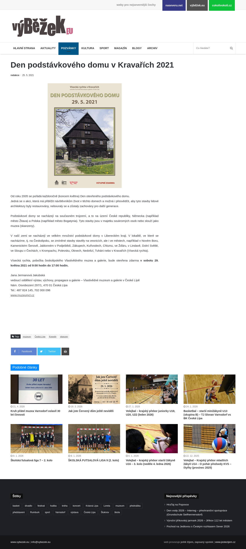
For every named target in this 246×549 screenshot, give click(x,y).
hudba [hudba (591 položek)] (53, 505)
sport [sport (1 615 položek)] (47, 512)
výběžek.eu (197, 5)
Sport (104, 48)
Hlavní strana (24, 48)
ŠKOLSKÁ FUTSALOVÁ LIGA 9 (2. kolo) (93, 460)
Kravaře (53, 336)
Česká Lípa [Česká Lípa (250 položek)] (90, 512)
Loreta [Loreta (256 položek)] (107, 505)
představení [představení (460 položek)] (19, 512)
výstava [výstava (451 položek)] (74, 512)
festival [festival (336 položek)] (41, 505)
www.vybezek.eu (20, 542)
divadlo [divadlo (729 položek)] (28, 505)
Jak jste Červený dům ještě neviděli (91, 411)
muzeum (27, 336)
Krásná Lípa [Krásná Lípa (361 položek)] (92, 505)
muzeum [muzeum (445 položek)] (120, 505)
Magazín (120, 48)
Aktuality (48, 48)
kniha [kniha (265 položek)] (64, 505)
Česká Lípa (40, 336)
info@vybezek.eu (40, 542)
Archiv (152, 48)
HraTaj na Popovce (178, 504)
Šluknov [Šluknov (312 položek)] (105, 512)
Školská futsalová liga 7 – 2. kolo (31, 460)
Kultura (87, 48)
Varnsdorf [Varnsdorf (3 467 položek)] (60, 512)
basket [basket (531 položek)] (16, 505)
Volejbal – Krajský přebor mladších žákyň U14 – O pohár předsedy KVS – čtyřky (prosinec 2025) (207, 464)
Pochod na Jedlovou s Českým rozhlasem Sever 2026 (198, 526)
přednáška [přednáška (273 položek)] (135, 505)
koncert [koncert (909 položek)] (76, 505)
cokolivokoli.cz (222, 5)
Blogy (137, 48)
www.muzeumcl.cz (22, 295)
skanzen (64, 336)
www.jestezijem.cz (225, 542)
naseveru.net (174, 5)
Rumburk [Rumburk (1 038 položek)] (35, 512)
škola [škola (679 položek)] (117, 512)
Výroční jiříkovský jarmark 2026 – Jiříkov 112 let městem (199, 520)
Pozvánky (68, 48)
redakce (15, 75)
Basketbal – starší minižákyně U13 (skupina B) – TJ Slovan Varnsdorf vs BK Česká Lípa (207, 414)
